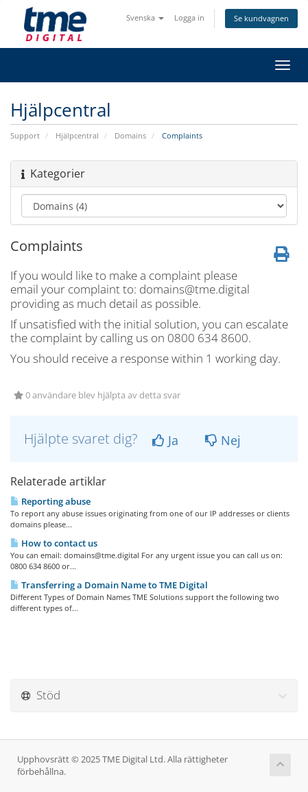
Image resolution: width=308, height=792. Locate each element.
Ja (165, 440)
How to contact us (53, 543)
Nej (223, 440)
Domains (130, 135)
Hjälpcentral (77, 135)
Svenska (145, 17)
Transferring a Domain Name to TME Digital (109, 585)
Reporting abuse (50, 501)
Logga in (189, 17)
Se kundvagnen (261, 18)
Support (25, 135)
